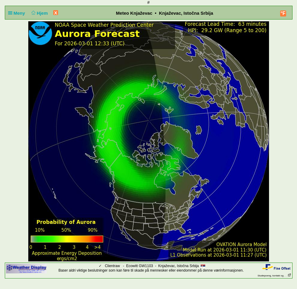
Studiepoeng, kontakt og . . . (274, 275)
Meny (18, 13)
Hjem (38, 13)
